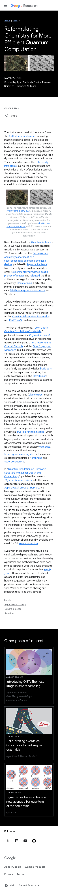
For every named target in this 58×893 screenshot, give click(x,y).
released (35, 275)
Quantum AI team (41, 242)
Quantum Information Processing (30, 316)
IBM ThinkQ (15, 320)
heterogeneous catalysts (18, 454)
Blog (15, 21)
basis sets (46, 368)
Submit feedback (29, 885)
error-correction (28, 543)
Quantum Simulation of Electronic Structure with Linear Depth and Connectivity (25, 473)
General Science (12, 609)
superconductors (14, 461)
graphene (37, 458)
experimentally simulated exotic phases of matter (26, 273)
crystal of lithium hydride (31, 431)
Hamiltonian (39, 376)
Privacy (8, 874)
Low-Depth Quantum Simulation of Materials (26, 329)
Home (7, 21)
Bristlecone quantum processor (27, 290)
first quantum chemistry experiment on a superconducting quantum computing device (26, 259)
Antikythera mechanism (22, 136)
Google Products (35, 867)
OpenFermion (24, 283)
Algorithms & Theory (15, 604)
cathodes (44, 446)
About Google (12, 867)
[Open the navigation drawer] (5, 5)
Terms (20, 874)
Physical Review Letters (18, 480)
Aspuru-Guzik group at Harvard (21, 487)
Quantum (9, 613)
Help (9, 885)
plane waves (36, 394)
